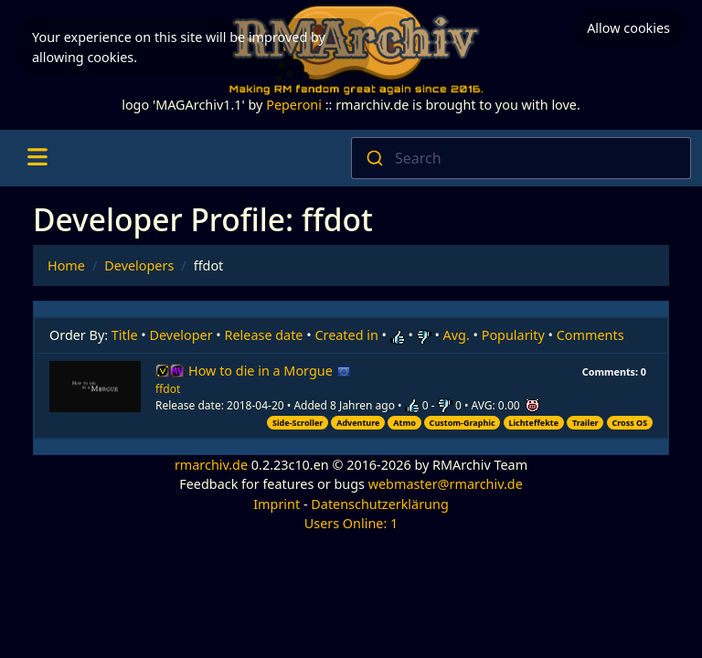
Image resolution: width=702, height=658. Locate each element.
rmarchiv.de (211, 464)
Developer (181, 335)
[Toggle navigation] (37, 158)
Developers (139, 265)
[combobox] (521, 158)
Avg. (456, 335)
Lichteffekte (533, 423)
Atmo (404, 423)
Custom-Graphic (462, 423)
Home (66, 265)
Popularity (513, 335)
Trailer (585, 423)
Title (125, 335)
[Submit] (373, 158)
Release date (264, 335)
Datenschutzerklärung (379, 504)
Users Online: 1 (351, 523)
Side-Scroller (297, 423)
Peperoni (294, 104)
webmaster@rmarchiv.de (445, 484)
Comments (590, 335)
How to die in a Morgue (269, 370)
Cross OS (629, 423)
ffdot (167, 389)
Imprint (276, 504)
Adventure (357, 423)
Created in (346, 335)
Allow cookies (628, 28)
